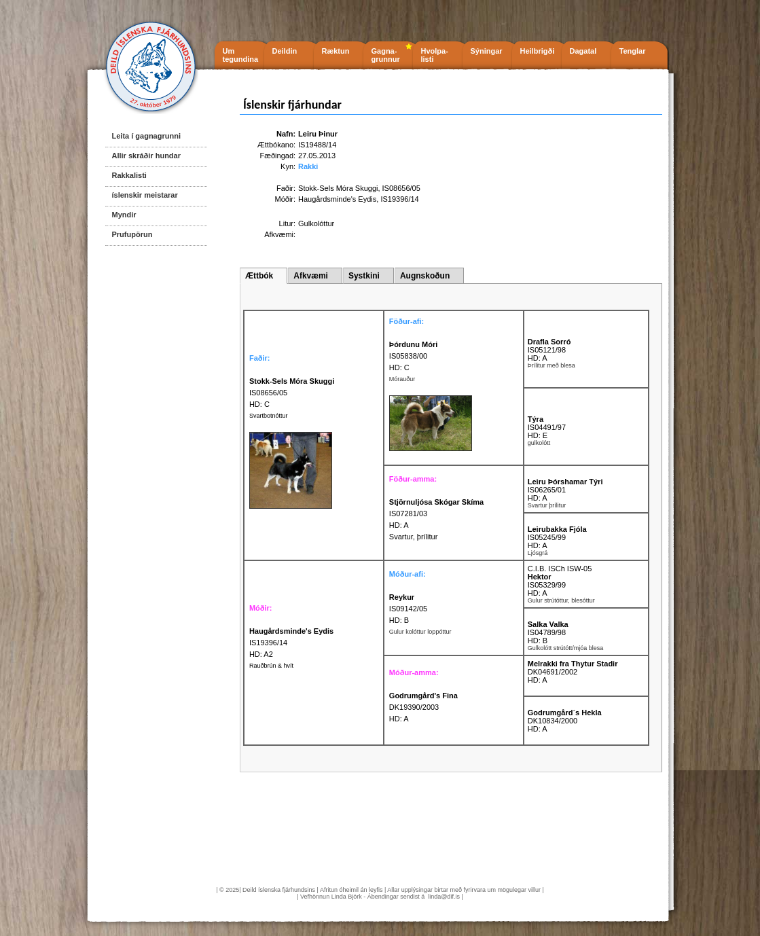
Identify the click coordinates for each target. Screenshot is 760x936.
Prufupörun (132, 234)
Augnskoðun (425, 276)
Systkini (364, 276)
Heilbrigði (537, 51)
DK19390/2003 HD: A (423, 707)
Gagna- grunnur (386, 55)
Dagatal (583, 51)
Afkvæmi (310, 276)
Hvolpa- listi (434, 55)
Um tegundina (241, 55)
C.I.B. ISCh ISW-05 (560, 568)
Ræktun (336, 51)
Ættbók (259, 276)
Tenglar (632, 51)
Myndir (124, 215)
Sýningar (487, 51)
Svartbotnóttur (268, 415)
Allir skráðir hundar (146, 155)
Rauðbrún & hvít (271, 665)
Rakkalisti (129, 175)
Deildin (284, 51)
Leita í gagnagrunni (146, 136)
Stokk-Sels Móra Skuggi (338, 188)
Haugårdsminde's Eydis (337, 199)
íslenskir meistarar (145, 195)
